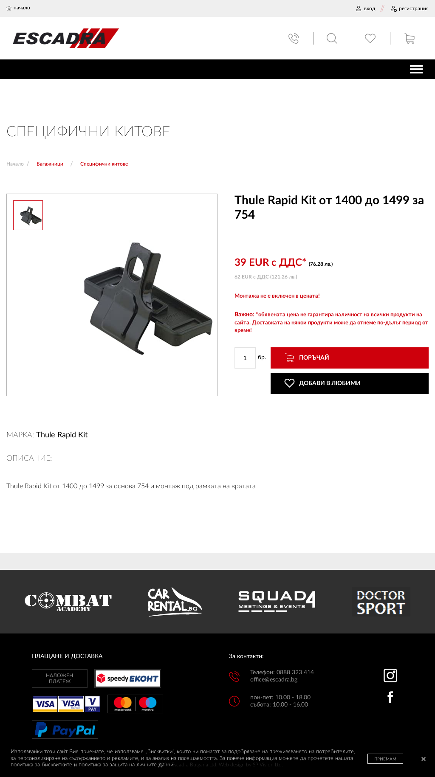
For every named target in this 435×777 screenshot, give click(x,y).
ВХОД (365, 8)
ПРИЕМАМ (385, 759)
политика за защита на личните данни (126, 765)
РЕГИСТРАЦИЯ (409, 8)
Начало (15, 163)
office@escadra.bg (273, 680)
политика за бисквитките (41, 765)
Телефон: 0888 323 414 (282, 673)
